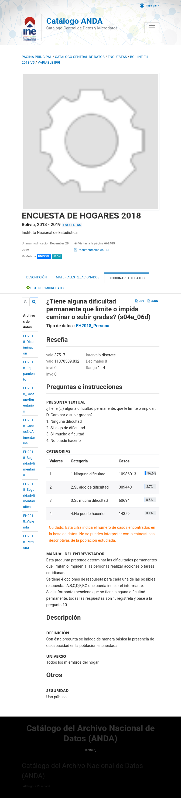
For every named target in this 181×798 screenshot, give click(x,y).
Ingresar (148, 5)
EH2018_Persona (28, 542)
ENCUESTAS (117, 57)
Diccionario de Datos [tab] (127, 278)
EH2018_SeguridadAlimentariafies (29, 495)
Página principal (37, 57)
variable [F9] (49, 62)
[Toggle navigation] (151, 27)
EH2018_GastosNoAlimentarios (29, 431)
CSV (139, 301)
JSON (153, 301)
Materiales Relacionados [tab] (77, 277)
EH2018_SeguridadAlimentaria (29, 463)
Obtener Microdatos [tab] (46, 287)
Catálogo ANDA (74, 21)
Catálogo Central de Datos (79, 57)
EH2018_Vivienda (28, 521)
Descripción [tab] (36, 277)
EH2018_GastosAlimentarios (28, 399)
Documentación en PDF (92, 250)
